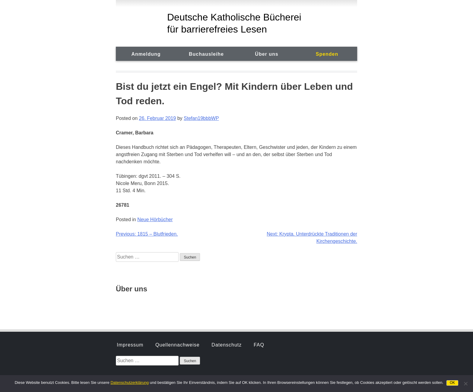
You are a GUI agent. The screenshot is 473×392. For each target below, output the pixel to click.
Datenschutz (226, 272)
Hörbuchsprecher (177, 303)
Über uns (266, 54)
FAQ (259, 272)
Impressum (130, 272)
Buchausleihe (206, 54)
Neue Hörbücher (155, 219)
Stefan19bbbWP (201, 118)
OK (452, 383)
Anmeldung (146, 54)
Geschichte (130, 303)
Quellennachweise (177, 272)
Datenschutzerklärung (129, 382)
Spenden (327, 54)
